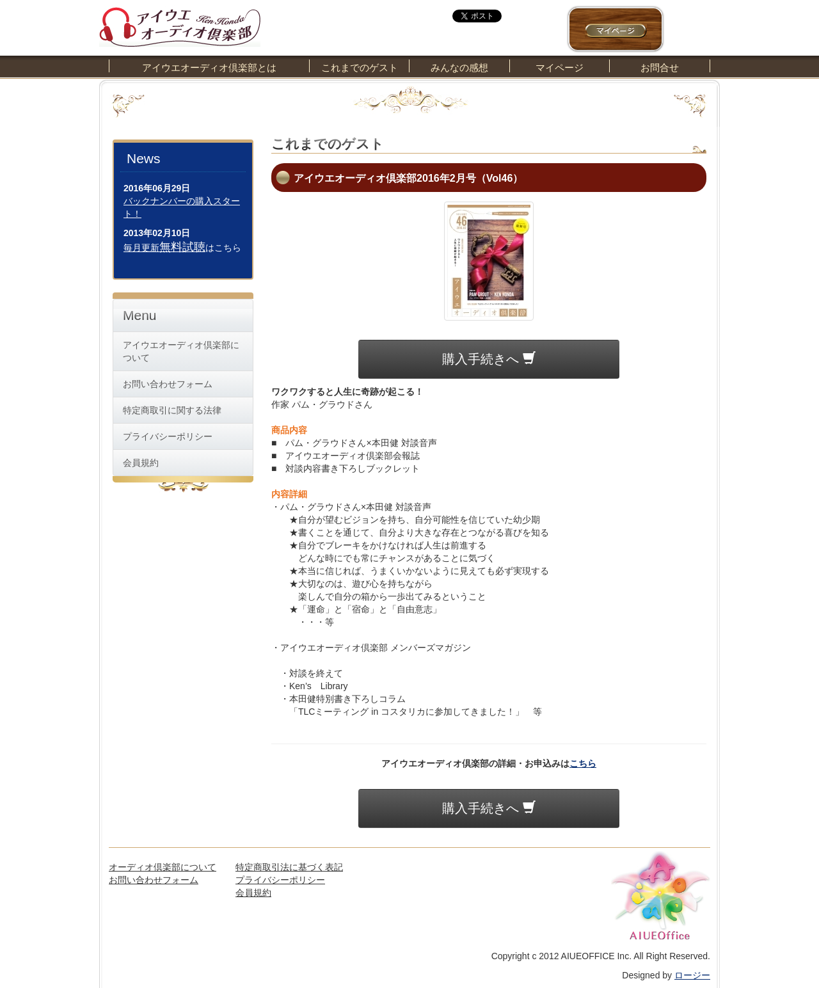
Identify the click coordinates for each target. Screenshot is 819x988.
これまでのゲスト (359, 67)
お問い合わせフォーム (167, 384)
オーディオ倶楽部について (162, 867)
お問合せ (659, 67)
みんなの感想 (459, 67)
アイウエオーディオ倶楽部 (179, 23)
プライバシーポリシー (167, 436)
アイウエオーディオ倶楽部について (181, 351)
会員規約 (141, 463)
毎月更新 (141, 248)
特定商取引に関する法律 (172, 410)
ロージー (692, 975)
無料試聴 (182, 247)
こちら (582, 763)
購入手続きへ (489, 358)
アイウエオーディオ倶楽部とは (209, 67)
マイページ (560, 67)
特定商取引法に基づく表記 (289, 867)
